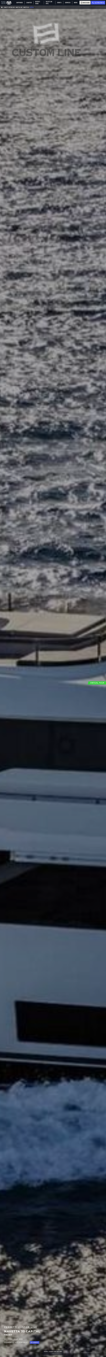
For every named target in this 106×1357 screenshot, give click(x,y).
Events (59, 3)
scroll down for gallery (53, 1352)
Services (67, 3)
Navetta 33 (26, 7)
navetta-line (19, 7)
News (75, 3)
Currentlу (9, 1342)
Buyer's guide (37, 2)
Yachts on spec (49, 2)
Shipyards (19, 3)
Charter (29, 3)
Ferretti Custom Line (9, 7)
